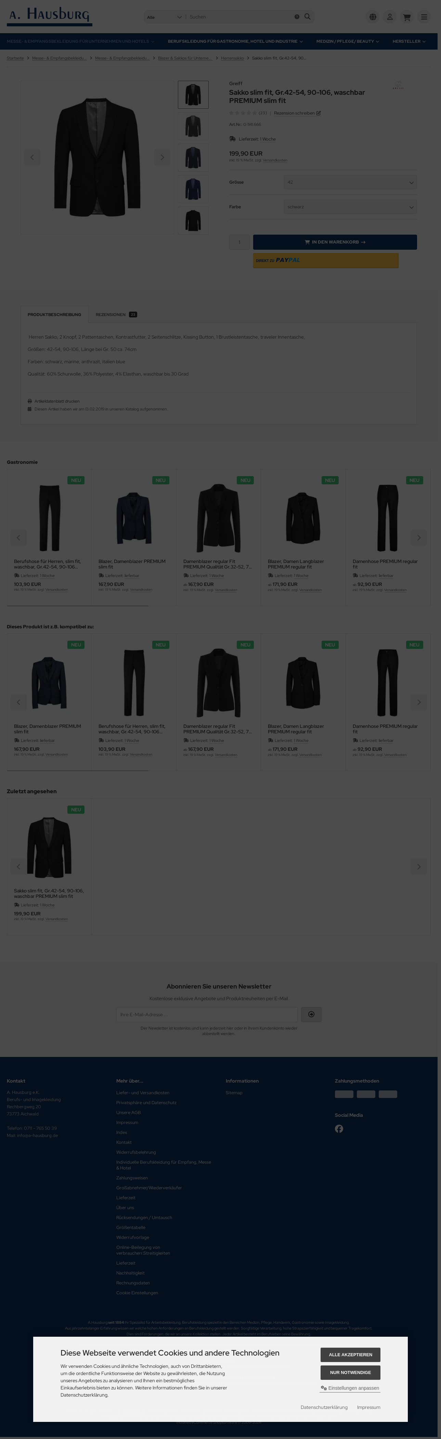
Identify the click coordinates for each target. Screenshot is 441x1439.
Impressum (368, 1407)
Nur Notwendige (350, 1372)
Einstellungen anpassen (350, 1388)
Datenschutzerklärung (324, 1407)
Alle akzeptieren (350, 1354)
